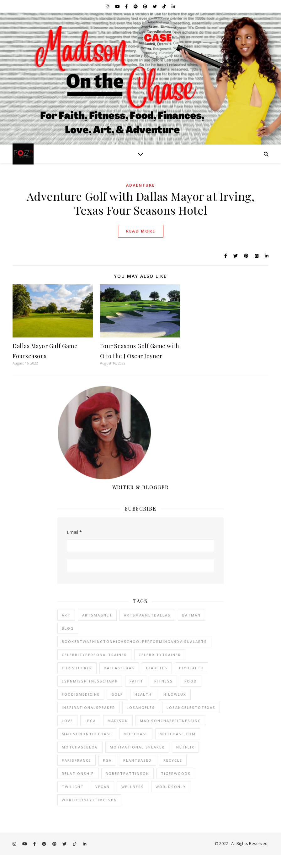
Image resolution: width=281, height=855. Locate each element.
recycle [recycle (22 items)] (172, 760)
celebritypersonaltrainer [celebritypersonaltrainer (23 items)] (94, 654)
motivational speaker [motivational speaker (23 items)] (137, 747)
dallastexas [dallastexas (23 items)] (119, 668)
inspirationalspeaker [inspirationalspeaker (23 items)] (88, 707)
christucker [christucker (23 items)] (77, 668)
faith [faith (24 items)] (136, 681)
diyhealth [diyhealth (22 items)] (191, 668)
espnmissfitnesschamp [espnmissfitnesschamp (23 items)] (90, 681)
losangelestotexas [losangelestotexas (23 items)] (191, 707)
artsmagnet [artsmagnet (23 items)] (97, 615)
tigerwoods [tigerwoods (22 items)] (176, 773)
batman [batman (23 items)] (191, 615)
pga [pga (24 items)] (107, 760)
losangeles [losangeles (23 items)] (141, 707)
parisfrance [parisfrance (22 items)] (76, 760)
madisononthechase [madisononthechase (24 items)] (87, 734)
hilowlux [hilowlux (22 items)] (174, 694)
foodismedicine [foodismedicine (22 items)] (81, 694)
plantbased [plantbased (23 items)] (137, 760)
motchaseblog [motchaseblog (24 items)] (80, 747)
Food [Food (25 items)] (190, 681)
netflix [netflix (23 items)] (185, 747)
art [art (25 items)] (66, 615)
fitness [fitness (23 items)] (163, 681)
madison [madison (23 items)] (118, 720)
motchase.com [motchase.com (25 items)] (178, 734)
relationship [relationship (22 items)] (78, 773)
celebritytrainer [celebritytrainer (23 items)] (160, 654)
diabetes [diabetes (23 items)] (156, 668)
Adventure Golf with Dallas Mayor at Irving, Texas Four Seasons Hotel (141, 203)
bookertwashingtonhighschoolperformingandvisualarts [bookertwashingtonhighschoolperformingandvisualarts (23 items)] (134, 641)
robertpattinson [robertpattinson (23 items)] (127, 773)
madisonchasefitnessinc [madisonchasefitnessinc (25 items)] (170, 720)
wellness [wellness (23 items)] (132, 786)
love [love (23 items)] (67, 720)
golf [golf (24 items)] (117, 694)
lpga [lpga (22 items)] (90, 720)
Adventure (140, 185)
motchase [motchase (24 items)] (136, 734)
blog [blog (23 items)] (68, 628)
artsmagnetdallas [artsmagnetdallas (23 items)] (147, 615)
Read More (140, 231)
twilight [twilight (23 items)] (73, 786)
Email (74, 532)
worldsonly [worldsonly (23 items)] (171, 786)
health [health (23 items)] (143, 694)
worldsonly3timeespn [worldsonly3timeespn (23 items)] (89, 799)
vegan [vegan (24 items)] (102, 786)
